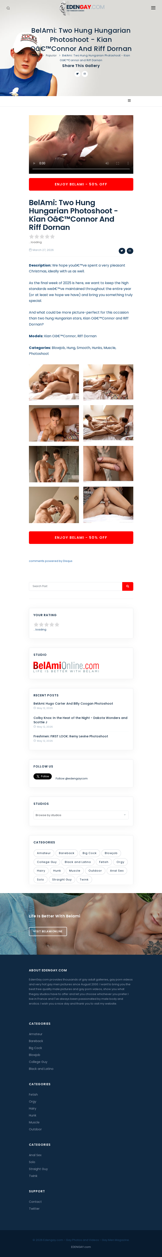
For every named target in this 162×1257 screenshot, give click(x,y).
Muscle (74, 871)
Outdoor (95, 871)
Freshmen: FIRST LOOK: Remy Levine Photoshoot (70, 736)
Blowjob (111, 853)
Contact (35, 1202)
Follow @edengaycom (72, 778)
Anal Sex (117, 871)
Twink (84, 879)
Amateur (44, 853)
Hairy (41, 871)
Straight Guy (62, 879)
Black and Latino (78, 862)
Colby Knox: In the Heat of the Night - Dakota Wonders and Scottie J (80, 720)
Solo (40, 879)
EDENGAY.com (81, 1247)
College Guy (47, 862)
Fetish (104, 862)
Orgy (120, 862)
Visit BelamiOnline (48, 931)
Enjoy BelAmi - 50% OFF (81, 184)
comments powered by (50, 561)
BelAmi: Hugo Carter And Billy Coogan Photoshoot (73, 703)
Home (36, 55)
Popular (51, 55)
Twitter (34, 1208)
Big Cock (90, 853)
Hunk (57, 871)
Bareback (67, 853)
